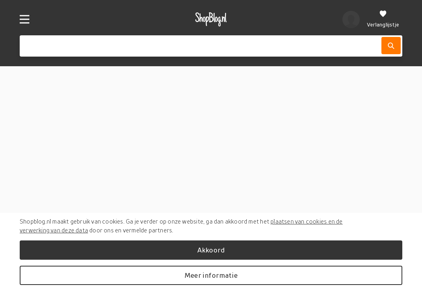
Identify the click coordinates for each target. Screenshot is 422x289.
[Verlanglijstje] (383, 19)
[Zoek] (391, 45)
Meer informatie (211, 275)
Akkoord (211, 250)
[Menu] (24, 19)
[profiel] (351, 19)
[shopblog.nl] (211, 19)
